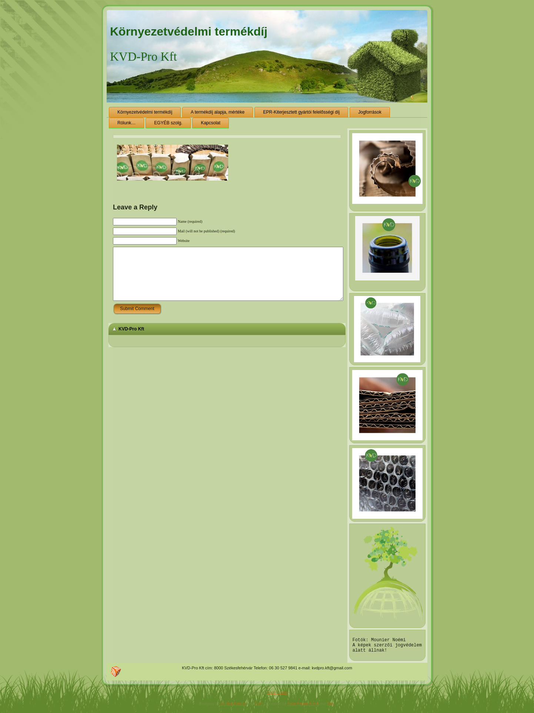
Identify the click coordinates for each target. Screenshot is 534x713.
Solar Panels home (303, 707)
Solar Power (277, 696)
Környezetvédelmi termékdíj (188, 31)
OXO (258, 707)
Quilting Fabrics (233, 707)
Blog (330, 707)
